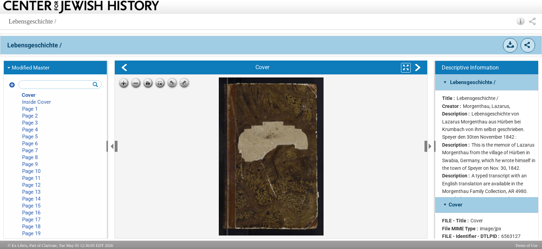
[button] (521, 21)
